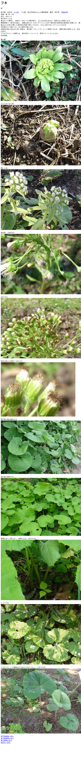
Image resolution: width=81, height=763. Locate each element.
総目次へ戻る (5, 742)
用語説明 (64, 12)
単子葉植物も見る (7, 738)
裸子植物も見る (6, 740)
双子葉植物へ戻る (7, 736)
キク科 (16, 12)
